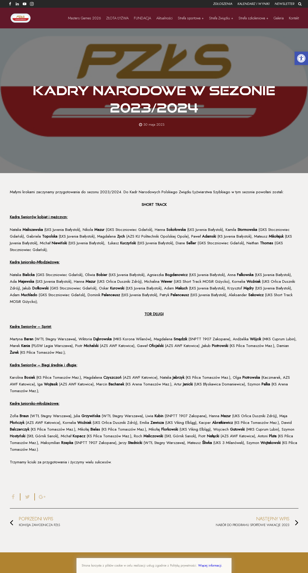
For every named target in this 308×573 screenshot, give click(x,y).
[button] (301, 58)
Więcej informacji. (210, 565)
